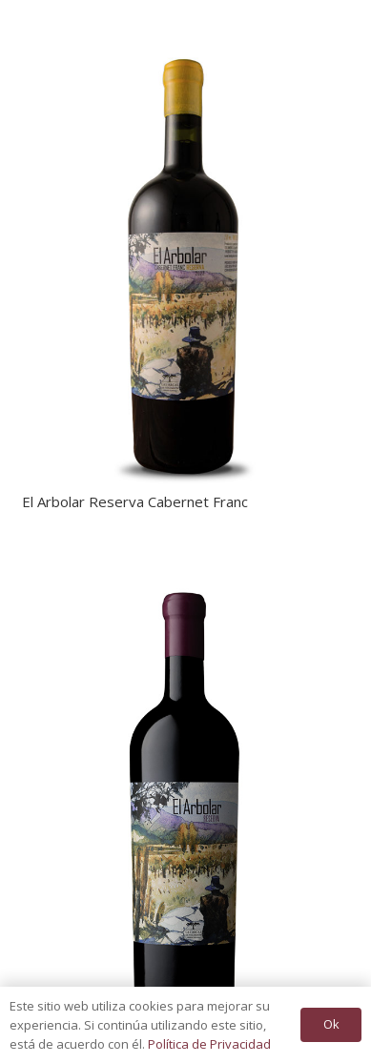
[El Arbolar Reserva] (186, 564)
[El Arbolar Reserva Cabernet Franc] (186, 33)
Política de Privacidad (209, 1044)
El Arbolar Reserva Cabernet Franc (135, 501)
